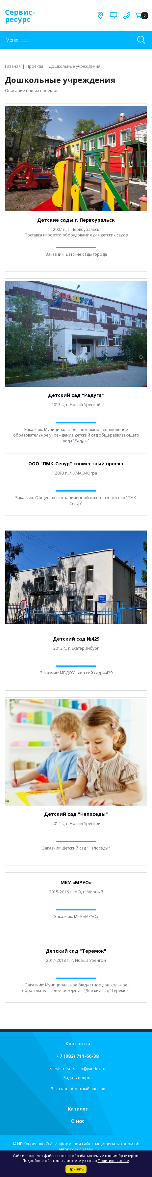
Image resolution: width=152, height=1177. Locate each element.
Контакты (77, 1043)
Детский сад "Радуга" (76, 395)
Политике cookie (113, 1160)
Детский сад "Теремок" (76, 951)
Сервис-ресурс (20, 15)
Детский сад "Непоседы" (76, 814)
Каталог (78, 1109)
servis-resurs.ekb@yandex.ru (77, 1069)
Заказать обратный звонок (78, 1089)
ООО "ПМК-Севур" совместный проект (76, 463)
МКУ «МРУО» (76, 882)
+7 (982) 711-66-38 (78, 1056)
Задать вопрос (77, 1077)
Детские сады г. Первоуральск (76, 220)
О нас (78, 1121)
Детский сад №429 (76, 639)
